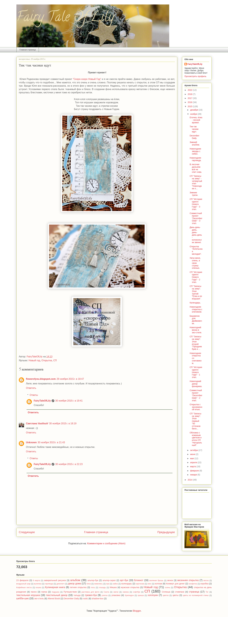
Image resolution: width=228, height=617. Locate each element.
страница (194, 591)
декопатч (61, 584)
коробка (204, 583)
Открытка (46, 360)
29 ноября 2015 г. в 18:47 (70, 379)
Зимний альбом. (195, 143)
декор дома (74, 583)
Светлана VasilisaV (37, 423)
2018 (190, 94)
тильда (77, 595)
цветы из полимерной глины (196, 595)
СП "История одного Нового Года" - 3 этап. (196, 204)
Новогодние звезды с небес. (195, 151)
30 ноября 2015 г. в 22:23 (69, 464)
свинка (126, 592)
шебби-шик (22, 598)
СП (55, 360)
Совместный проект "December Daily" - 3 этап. (196, 218)
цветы (175, 595)
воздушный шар (23, 584)
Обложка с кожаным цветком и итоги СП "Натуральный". (196, 438)
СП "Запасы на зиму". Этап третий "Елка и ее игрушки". (196, 292)
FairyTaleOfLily (42, 400)
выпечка (37, 584)
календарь (126, 583)
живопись (98, 584)
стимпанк (179, 592)
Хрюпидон (129, 595)
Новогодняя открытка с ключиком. (196, 309)
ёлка (89, 584)
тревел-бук (91, 595)
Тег (207, 592)
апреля (194, 462)
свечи (115, 592)
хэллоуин (153, 595)
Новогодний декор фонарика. (196, 383)
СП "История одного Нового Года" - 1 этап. (196, 372)
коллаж (158, 583)
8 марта (36, 580)
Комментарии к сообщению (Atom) (106, 543)
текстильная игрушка (28, 595)
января (193, 474)
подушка (55, 592)
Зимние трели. (194, 193)
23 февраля (22, 580)
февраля (194, 470)
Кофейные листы (24, 587)
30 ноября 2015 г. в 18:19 (62, 423)
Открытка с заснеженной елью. (196, 407)
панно (34, 592)
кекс (149, 584)
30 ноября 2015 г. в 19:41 (69, 400)
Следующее (27, 532)
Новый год (34, 360)
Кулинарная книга (55, 587)
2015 (190, 106)
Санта (106, 592)
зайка (115, 584)
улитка (105, 595)
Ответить (31, 388)
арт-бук (124, 580)
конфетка (193, 584)
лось (93, 587)
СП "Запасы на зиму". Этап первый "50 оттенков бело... (195, 421)
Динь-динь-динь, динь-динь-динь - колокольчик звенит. (196, 235)
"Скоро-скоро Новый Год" (87, 79)
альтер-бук (92, 580)
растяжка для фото (90, 592)
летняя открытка (78, 587)
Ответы (34, 395)
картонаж (140, 584)
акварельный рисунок (55, 580)
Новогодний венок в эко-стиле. (196, 330)
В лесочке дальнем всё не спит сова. (196, 168)
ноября (194, 114)
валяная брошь (156, 580)
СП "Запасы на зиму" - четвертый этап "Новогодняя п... (196, 182)
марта (193, 466)
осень (167, 587)
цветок (166, 595)
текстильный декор (56, 595)
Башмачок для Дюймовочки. (196, 320)
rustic (85, 598)
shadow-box (97, 598)
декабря (194, 110)
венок (170, 580)
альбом (75, 580)
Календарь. (195, 302)
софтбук (136, 592)
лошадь (102, 587)
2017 (190, 98)
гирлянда (49, 584)
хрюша (141, 595)
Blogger (137, 611)
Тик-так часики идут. (194, 129)
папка (44, 592)
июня (193, 454)
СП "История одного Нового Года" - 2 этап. (196, 277)
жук (107, 584)
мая (192, 458)
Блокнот (138, 580)
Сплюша (166, 592)
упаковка (115, 595)
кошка (38, 587)
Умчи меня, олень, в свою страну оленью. (195, 263)
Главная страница (28, 50)
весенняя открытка (188, 580)
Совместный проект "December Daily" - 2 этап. (196, 395)
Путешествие (70, 592)
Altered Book (54, 598)
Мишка (113, 587)
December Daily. (194, 136)
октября (194, 450)
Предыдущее (166, 532)
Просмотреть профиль (195, 76)
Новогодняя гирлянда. (195, 159)
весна (206, 580)
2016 (190, 102)
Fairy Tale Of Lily (65, 18)
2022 (190, 90)
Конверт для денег (175, 583)
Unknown (31, 442)
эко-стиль (39, 598)
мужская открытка (130, 587)
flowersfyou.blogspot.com (41, 379)
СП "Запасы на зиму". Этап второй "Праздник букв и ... (196, 342)
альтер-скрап (109, 580)
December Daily (71, 598)
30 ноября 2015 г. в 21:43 (51, 442)
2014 (190, 480)
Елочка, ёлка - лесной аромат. (196, 120)
